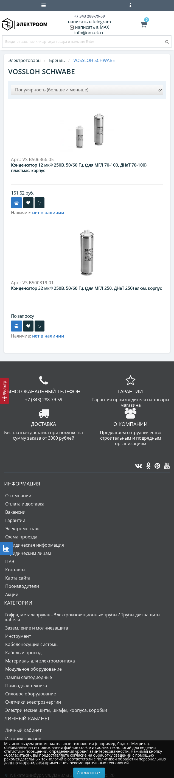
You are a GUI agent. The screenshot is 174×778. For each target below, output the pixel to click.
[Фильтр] (4, 391)
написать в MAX (92, 27)
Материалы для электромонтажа (40, 661)
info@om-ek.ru (89, 33)
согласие (78, 755)
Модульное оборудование (33, 669)
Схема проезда (21, 537)
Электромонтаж (22, 529)
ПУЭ (9, 561)
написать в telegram (89, 22)
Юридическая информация (34, 545)
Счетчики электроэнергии (33, 702)
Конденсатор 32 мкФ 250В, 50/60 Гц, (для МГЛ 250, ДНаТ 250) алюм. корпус (86, 288)
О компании (18, 496)
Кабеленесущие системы (31, 644)
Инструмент (18, 636)
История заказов (23, 738)
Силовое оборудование (30, 694)
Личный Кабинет (23, 730)
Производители (22, 586)
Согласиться (89, 772)
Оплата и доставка (24, 504)
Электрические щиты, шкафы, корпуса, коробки (56, 710)
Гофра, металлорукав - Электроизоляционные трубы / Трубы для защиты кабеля (82, 617)
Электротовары (24, 60)
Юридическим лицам (28, 553)
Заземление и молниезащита (36, 628)
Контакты (15, 570)
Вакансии (15, 512)
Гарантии (15, 520)
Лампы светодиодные (28, 677)
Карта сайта (17, 578)
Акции (11, 594)
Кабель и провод (23, 653)
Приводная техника (26, 685)
